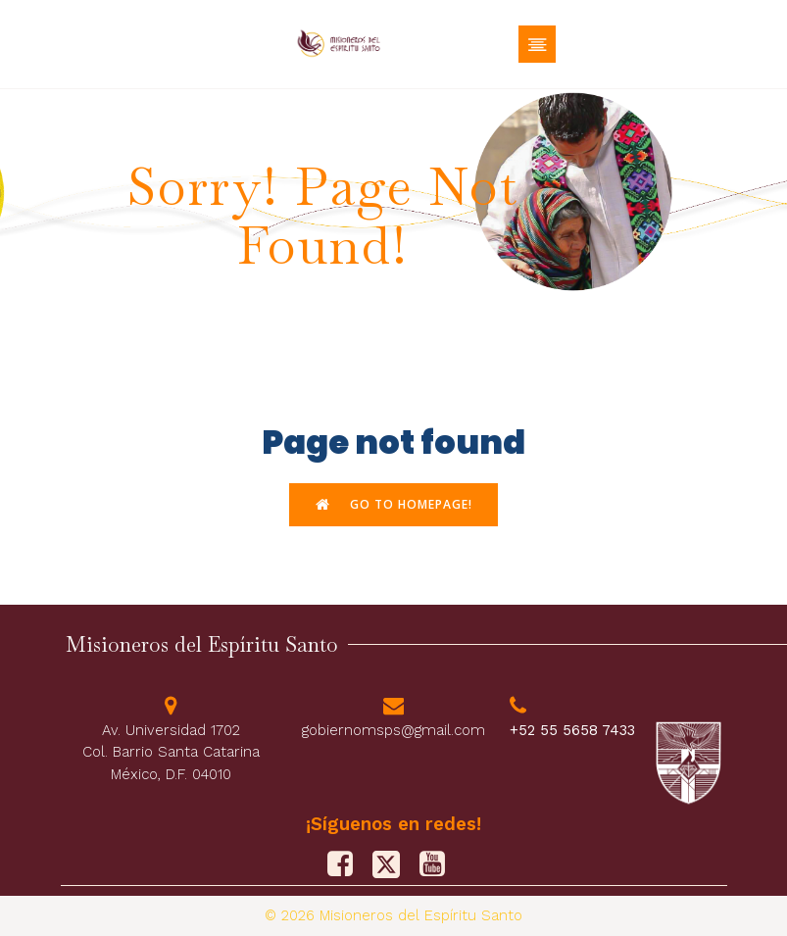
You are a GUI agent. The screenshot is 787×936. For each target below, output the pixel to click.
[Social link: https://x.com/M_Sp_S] (393, 864)
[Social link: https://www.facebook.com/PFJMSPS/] (347, 864)
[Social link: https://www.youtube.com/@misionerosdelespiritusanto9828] (440, 864)
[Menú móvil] (537, 44)
